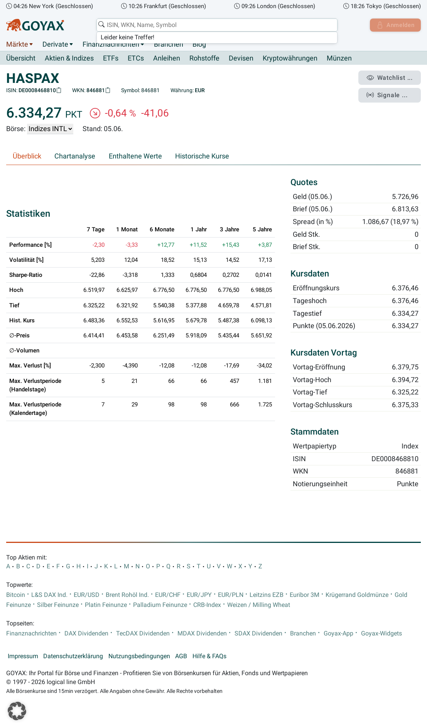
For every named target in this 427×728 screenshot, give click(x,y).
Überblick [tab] (27, 156)
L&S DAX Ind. (49, 595)
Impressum (23, 656)
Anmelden (394, 25)
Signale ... (388, 94)
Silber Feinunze (58, 605)
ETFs (110, 58)
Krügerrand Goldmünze (357, 595)
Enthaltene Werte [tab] (135, 156)
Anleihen (166, 58)
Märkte (17, 44)
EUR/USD (87, 595)
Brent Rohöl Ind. (127, 595)
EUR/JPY (199, 595)
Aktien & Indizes (69, 58)
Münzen (339, 58)
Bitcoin (15, 595)
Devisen (241, 58)
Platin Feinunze (106, 605)
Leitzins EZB (267, 595)
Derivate (55, 44)
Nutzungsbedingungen (139, 656)
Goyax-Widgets (381, 633)
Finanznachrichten (111, 44)
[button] (17, 711)
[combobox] (215, 25)
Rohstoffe (204, 58)
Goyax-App (338, 633)
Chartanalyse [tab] (74, 156)
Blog (199, 44)
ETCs (136, 58)
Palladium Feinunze (160, 605)
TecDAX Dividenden (143, 633)
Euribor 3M (304, 595)
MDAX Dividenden (202, 633)
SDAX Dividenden (258, 633)
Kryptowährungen (290, 58)
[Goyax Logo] (35, 25)
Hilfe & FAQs (209, 656)
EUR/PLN (230, 595)
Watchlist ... (390, 77)
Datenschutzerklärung (73, 656)
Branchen (168, 44)
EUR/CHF (168, 595)
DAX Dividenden (86, 633)
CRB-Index (207, 605)
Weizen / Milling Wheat (258, 605)
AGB (181, 656)
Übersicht (20, 58)
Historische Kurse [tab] (202, 156)
